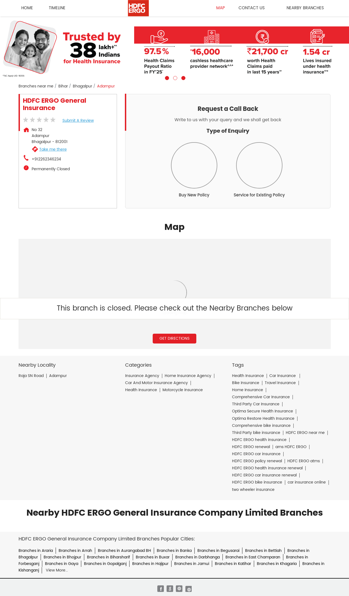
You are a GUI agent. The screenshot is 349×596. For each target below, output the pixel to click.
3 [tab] (182, 77)
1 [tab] (166, 77)
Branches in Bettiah (263, 551)
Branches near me (36, 86)
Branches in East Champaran (252, 557)
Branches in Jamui (191, 564)
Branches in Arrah (75, 551)
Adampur (58, 376)
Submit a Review (78, 120)
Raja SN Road (31, 376)
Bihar (63, 86)
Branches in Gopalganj (105, 564)
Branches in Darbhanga (197, 557)
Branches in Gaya (61, 564)
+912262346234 (46, 159)
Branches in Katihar (233, 564)
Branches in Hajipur (150, 564)
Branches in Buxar (153, 557)
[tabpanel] (174, 48)
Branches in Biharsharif (108, 557)
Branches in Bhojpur (62, 557)
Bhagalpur (82, 86)
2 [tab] (174, 77)
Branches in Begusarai (218, 551)
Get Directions (174, 338)
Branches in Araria (36, 551)
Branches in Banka (174, 551)
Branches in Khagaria (277, 564)
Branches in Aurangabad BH (124, 551)
